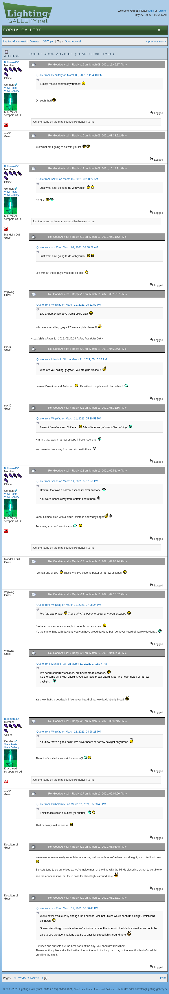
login (151, 10)
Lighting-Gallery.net (14, 41)
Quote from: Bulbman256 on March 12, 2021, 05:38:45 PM (71, 804)
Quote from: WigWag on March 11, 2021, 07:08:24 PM (69, 604)
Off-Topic (48, 41)
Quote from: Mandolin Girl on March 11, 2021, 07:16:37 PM (72, 663)
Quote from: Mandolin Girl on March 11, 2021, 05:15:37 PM (72, 359)
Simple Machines (82, 989)
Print (163, 977)
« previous (152, 41)
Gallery (31, 30)
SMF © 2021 (65, 989)
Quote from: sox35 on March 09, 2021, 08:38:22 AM (67, 179)
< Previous (21, 978)
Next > (34, 978)
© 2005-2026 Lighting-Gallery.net (22, 989)
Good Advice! (73, 41)
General (34, 41)
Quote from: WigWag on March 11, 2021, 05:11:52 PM (69, 304)
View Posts (10, 87)
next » (162, 41)
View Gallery (11, 91)
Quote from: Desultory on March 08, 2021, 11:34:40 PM (69, 75)
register (162, 10)
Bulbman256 (11, 62)
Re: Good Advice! (58, 64)
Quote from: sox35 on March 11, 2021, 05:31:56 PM (67, 481)
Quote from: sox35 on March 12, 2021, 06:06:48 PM (67, 908)
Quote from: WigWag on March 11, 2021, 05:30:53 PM (69, 418)
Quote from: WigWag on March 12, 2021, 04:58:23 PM (69, 731)
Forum (11, 30)
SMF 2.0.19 (50, 989)
